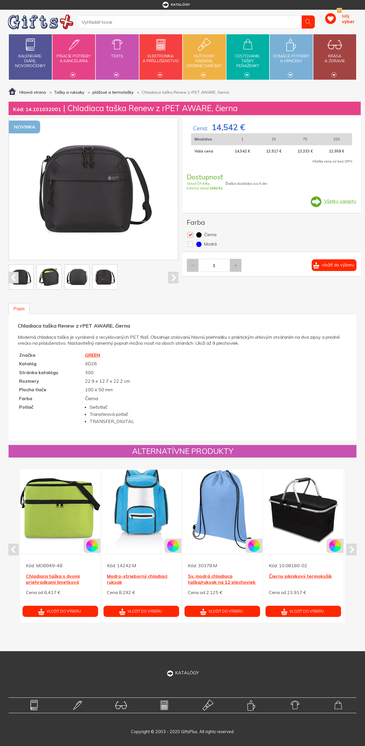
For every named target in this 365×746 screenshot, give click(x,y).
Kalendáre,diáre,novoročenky (30, 51)
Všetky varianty (340, 201)
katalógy (176, 5)
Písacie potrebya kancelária (73, 55)
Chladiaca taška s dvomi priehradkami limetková (53, 579)
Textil (117, 52)
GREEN (92, 355)
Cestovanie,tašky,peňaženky (247, 56)
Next (173, 277)
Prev (14, 277)
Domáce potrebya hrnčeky (291, 55)
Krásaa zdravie (334, 55)
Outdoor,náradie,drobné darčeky (204, 56)
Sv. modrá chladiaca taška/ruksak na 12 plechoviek (222, 579)
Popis (19, 308)
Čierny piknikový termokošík (300, 576)
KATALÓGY (182, 672)
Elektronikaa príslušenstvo (160, 55)
